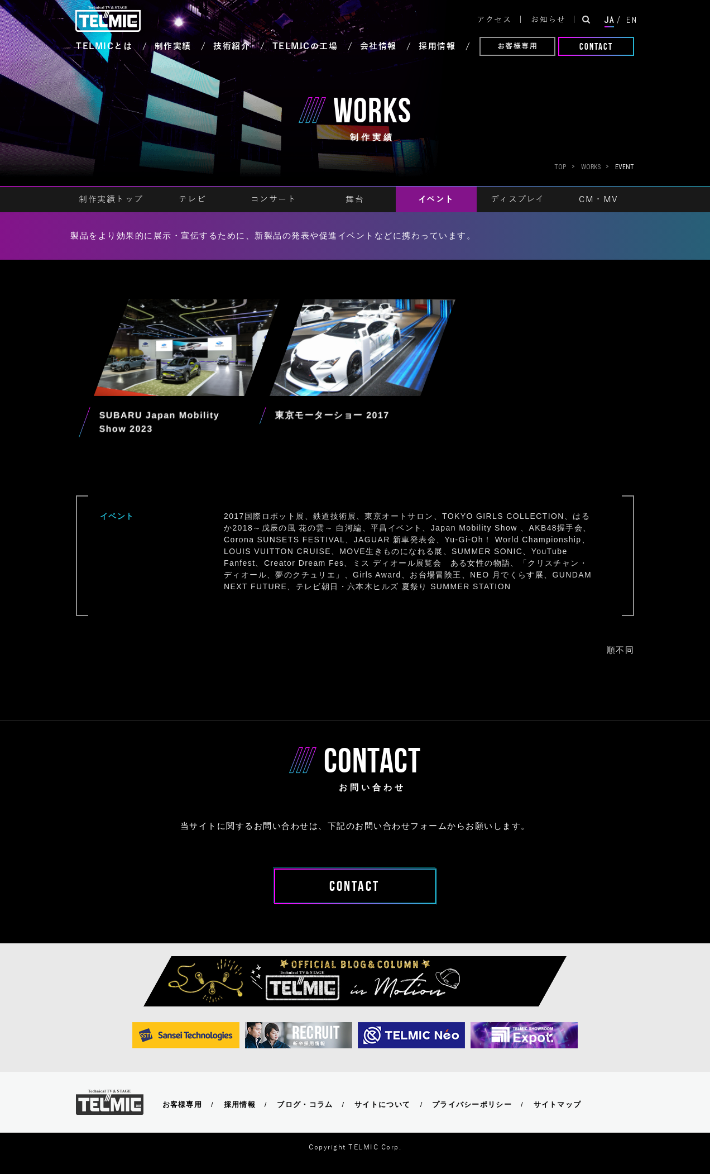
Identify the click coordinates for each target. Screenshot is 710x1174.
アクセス (494, 20)
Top (560, 167)
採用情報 (240, 1104)
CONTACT (596, 46)
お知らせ (548, 20)
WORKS (591, 167)
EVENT (624, 167)
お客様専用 (517, 46)
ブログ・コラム (305, 1104)
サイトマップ (558, 1104)
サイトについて (382, 1104)
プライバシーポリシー (472, 1104)
